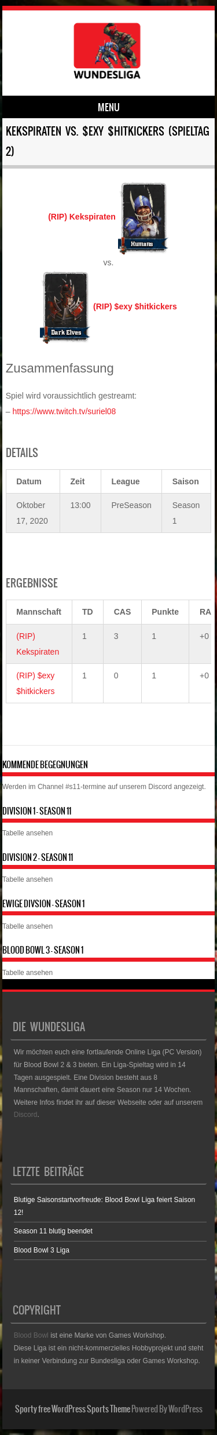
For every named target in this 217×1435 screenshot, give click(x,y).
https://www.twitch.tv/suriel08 (64, 411)
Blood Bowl (31, 1335)
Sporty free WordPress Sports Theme (72, 1409)
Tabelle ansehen (27, 833)
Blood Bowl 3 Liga (41, 1250)
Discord (160, 787)
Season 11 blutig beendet (53, 1231)
